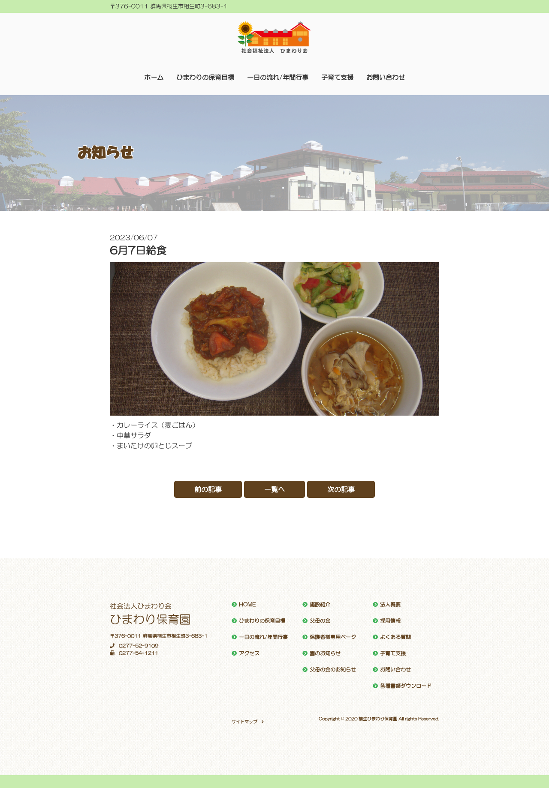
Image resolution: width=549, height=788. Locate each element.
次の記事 (341, 489)
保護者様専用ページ (333, 637)
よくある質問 (395, 637)
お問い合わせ (385, 77)
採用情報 (390, 620)
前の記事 (208, 489)
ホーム (153, 77)
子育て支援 (337, 77)
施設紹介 (320, 604)
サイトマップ (244, 721)
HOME (247, 604)
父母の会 (320, 620)
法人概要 (390, 604)
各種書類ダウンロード (405, 686)
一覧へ (274, 489)
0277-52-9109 (134, 646)
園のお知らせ (325, 653)
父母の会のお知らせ (333, 669)
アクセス (249, 653)
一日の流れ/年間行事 (277, 77)
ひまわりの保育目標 (205, 77)
